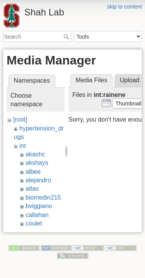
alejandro (38, 180)
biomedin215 (43, 197)
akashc (35, 154)
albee (33, 171)
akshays (37, 162)
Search (67, 36)
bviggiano (39, 206)
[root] (20, 119)
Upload (130, 80)
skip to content (124, 6)
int (22, 145)
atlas (32, 188)
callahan (37, 215)
